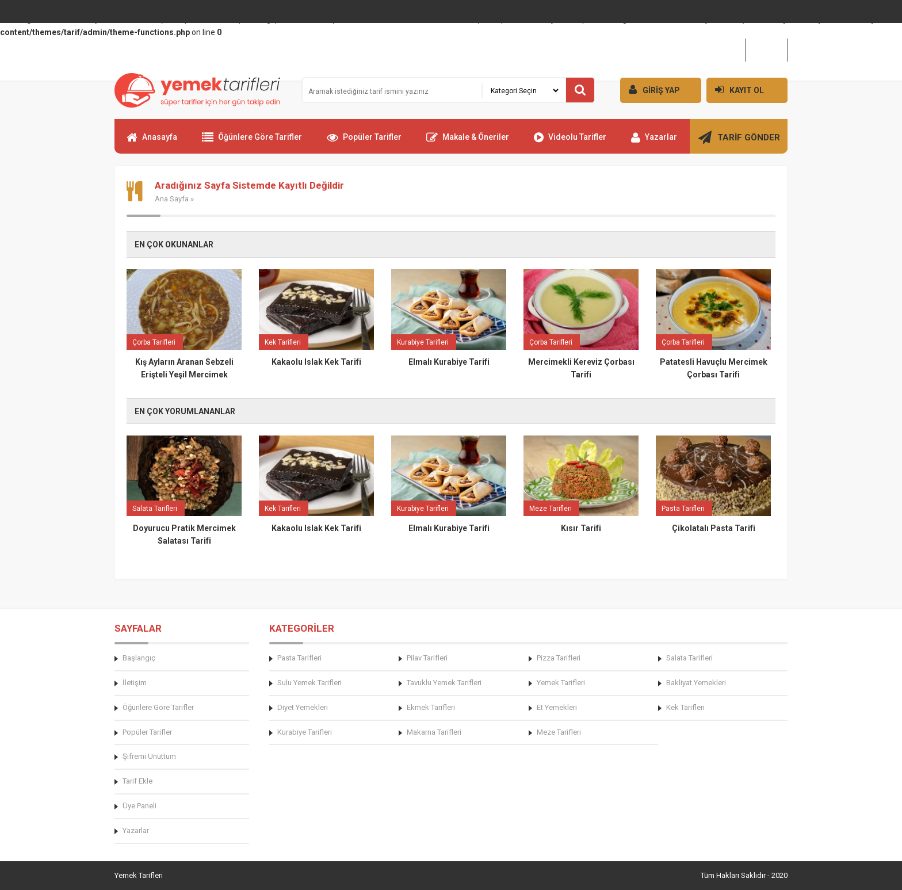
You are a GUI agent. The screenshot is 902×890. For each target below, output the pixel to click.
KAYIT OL (735, 89)
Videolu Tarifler (570, 142)
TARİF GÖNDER (739, 142)
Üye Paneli (139, 805)
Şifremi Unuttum (149, 756)
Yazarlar (654, 142)
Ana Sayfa (172, 198)
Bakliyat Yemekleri (696, 682)
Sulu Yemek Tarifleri (309, 682)
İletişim (766, 49)
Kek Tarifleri (685, 707)
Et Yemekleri (557, 707)
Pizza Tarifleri (558, 658)
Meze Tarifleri (559, 732)
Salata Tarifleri (689, 658)
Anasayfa (152, 142)
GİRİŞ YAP (650, 89)
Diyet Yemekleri (302, 707)
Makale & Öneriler (467, 142)
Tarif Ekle (137, 781)
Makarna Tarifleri (434, 732)
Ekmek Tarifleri (431, 707)
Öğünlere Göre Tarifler (252, 142)
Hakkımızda (717, 49)
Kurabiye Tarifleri (304, 732)
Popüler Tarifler (364, 142)
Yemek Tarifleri (561, 682)
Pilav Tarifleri (427, 658)
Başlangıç (139, 658)
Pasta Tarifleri (299, 658)
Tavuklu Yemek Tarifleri (444, 682)
